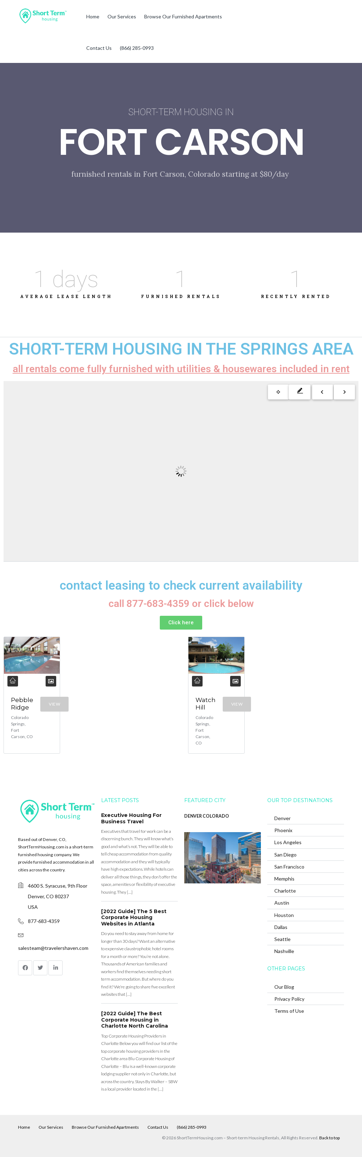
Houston (284, 915)
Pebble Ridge (22, 703)
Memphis (284, 879)
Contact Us (99, 48)
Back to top (329, 1137)
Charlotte (285, 891)
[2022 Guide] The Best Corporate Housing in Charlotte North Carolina (134, 1019)
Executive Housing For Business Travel (131, 818)
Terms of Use (289, 1011)
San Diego (285, 854)
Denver (282, 818)
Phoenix (283, 830)
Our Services (121, 16)
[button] (181, 623)
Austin (281, 903)
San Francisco (289, 867)
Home (92, 16)
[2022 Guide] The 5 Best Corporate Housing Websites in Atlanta (134, 917)
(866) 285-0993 (137, 48)
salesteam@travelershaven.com (53, 948)
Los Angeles (288, 842)
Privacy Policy (289, 999)
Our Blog (284, 987)
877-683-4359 (44, 921)
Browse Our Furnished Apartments (183, 16)
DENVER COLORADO (206, 816)
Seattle (282, 939)
